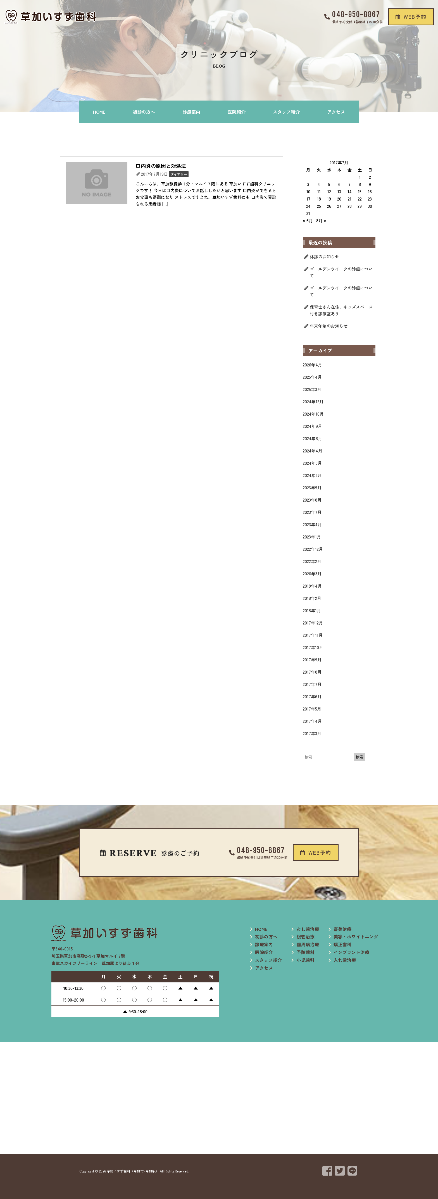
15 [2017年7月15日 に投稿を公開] (359, 191)
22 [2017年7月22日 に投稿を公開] (360, 199)
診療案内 (191, 111)
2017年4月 (312, 721)
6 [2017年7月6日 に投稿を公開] (339, 184)
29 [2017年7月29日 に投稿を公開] (360, 206)
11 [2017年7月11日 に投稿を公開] (319, 191)
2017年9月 (312, 659)
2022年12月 (313, 549)
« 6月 (308, 220)
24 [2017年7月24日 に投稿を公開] (308, 206)
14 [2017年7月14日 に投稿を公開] (349, 191)
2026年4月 (312, 365)
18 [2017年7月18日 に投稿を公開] (319, 199)
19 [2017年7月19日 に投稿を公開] (329, 199)
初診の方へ (144, 111)
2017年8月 (312, 672)
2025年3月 (312, 389)
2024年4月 (312, 451)
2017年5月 (312, 709)
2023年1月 (312, 537)
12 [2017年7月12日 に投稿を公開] (329, 191)
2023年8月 (312, 500)
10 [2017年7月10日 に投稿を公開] (308, 191)
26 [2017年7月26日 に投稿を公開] (329, 206)
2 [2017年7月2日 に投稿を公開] (370, 177)
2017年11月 (313, 635)
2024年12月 (313, 401)
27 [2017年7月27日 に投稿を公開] (339, 206)
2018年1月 (312, 610)
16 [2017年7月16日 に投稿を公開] (370, 191)
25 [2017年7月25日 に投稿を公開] (319, 206)
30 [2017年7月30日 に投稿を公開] (370, 206)
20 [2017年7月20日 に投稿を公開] (339, 199)
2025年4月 (312, 377)
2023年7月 (312, 512)
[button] (411, 16)
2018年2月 (312, 598)
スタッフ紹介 (286, 111)
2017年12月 (313, 623)
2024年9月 (312, 426)
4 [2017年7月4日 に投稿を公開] (319, 184)
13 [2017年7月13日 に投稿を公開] (339, 191)
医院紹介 (237, 111)
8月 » (321, 220)
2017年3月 (312, 733)
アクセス (336, 111)
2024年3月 (312, 463)
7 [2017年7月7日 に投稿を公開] (349, 184)
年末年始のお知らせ (328, 326)
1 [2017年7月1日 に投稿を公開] (360, 177)
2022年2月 (312, 561)
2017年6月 (312, 696)
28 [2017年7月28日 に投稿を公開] (349, 206)
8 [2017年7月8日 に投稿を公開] (360, 184)
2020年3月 (312, 573)
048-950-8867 (356, 14)
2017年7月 (312, 684)
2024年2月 (312, 475)
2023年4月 (312, 524)
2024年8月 (312, 438)
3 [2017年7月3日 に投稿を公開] (308, 184)
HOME (99, 111)
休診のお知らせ (324, 256)
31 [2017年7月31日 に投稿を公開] (308, 213)
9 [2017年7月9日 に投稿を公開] (370, 184)
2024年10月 (313, 414)
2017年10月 (313, 647)
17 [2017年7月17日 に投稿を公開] (308, 199)
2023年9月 (312, 487)
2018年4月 (312, 586)
